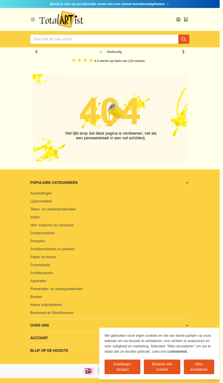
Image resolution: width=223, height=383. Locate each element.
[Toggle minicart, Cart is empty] (185, 19)
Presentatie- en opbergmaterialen (56, 289)
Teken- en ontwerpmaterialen (53, 209)
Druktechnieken (42, 233)
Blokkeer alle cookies (162, 366)
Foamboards (40, 265)
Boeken (36, 297)
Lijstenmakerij (41, 201)
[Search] (183, 39)
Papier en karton (43, 257)
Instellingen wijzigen (123, 366)
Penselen (37, 241)
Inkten (35, 217)
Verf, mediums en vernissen (52, 225)
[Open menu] (33, 19)
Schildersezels (41, 273)
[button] (109, 183)
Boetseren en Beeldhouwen (52, 313)
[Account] (178, 19)
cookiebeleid (177, 351)
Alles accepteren (199, 366)
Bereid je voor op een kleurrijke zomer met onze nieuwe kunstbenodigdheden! (110, 4)
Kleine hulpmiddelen (46, 305)
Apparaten (38, 281)
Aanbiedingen (41, 193)
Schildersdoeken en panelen (52, 249)
